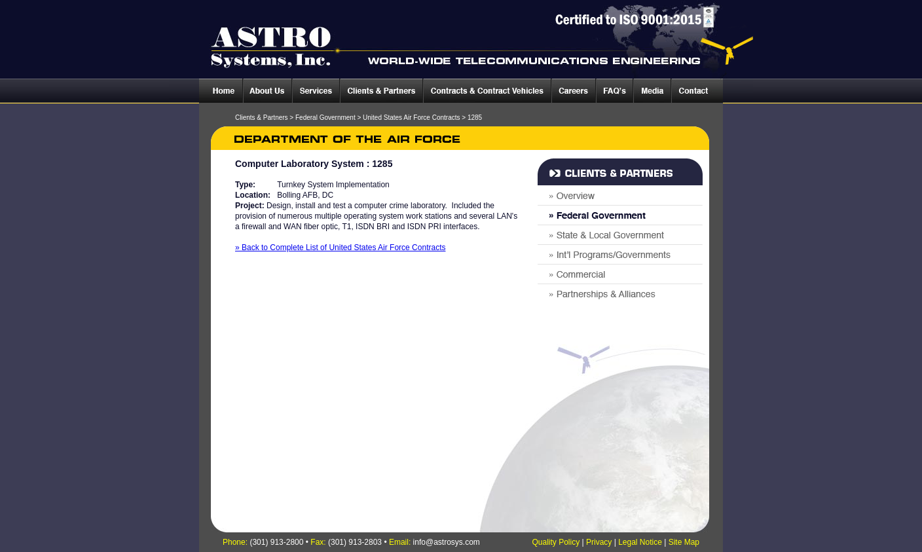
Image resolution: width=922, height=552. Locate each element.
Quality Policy (556, 542)
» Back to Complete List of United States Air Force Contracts (340, 247)
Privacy (599, 542)
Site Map (684, 542)
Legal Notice (640, 542)
